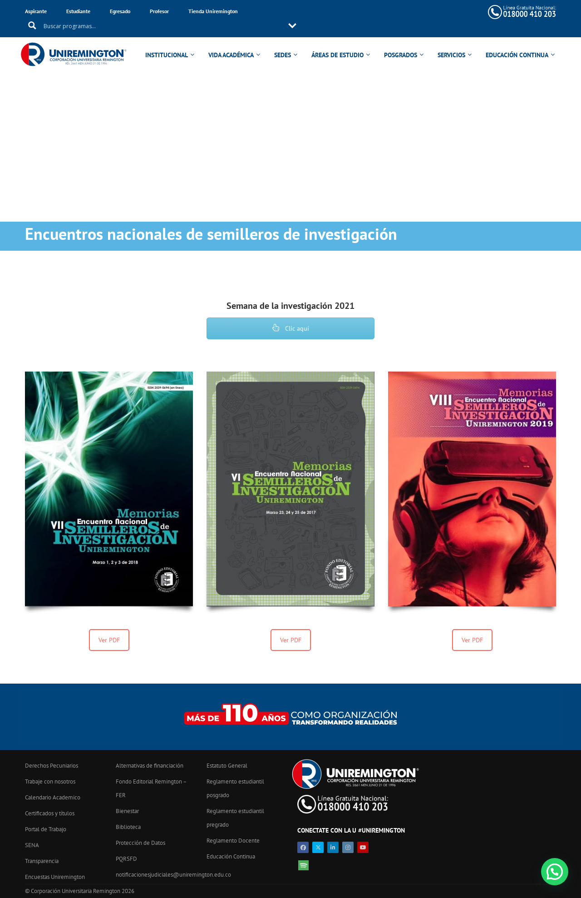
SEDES (284, 42)
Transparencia (42, 861)
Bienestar (127, 811)
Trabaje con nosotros (50, 781)
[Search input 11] (349, 12)
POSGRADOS (402, 42)
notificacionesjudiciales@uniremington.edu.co (173, 874)
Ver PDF (109, 640)
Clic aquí (290, 328)
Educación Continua (231, 856)
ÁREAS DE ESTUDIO (339, 42)
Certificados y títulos (49, 813)
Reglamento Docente (233, 840)
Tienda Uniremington (213, 11)
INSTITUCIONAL (168, 42)
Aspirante (36, 11)
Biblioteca (128, 827)
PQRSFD (126, 859)
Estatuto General (227, 765)
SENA (32, 845)
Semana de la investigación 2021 (290, 306)
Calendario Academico (52, 797)
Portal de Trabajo (45, 829)
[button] (554, 871)
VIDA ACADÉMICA (232, 42)
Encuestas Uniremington (55, 877)
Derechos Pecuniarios (51, 765)
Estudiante (78, 11)
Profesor (159, 11)
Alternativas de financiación (149, 765)
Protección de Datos (140, 843)
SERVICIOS (453, 42)
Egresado (120, 11)
